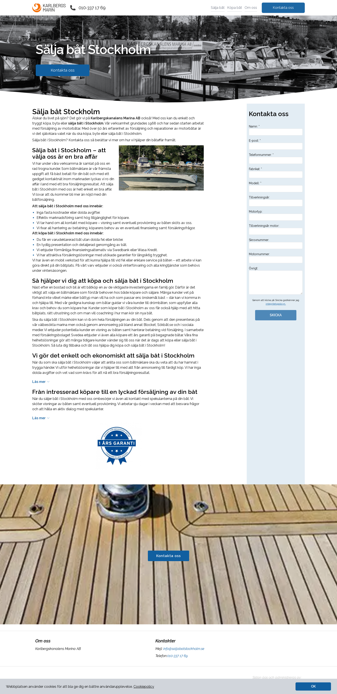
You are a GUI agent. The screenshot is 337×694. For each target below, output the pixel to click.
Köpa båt (234, 8)
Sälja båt (218, 8)
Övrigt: (276, 281)
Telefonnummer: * (276, 158)
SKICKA (276, 315)
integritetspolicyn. (276, 303)
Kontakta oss (283, 8)
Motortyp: (276, 215)
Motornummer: (276, 257)
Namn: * (276, 130)
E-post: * (276, 144)
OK (313, 686)
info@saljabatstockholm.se (183, 649)
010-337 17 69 (92, 7)
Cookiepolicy (143, 687)
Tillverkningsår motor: (276, 229)
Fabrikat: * (276, 172)
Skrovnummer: (276, 243)
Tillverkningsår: (276, 201)
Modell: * (276, 186)
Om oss (251, 8)
